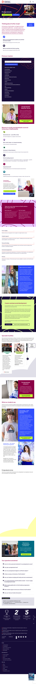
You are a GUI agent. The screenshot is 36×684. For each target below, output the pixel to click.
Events (4, 665)
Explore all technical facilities (32, 345)
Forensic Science (8, 79)
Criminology (7, 75)
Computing (7, 73)
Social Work (7, 95)
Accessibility (5, 669)
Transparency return (6, 670)
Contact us (11, 636)
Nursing (6, 89)
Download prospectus (26, 554)
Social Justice (7, 93)
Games (6, 81)
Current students (6, 654)
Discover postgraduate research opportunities (26, 396)
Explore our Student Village (9, 193)
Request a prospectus (7, 14)
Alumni (4, 657)
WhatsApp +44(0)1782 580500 (9, 603)
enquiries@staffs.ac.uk (8, 602)
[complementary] (26, 677)
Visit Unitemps (8, 324)
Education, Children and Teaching (11, 76)
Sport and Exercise (8, 96)
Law (5, 86)
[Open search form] (33, 2)
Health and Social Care (9, 83)
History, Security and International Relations (12, 84)
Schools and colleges (6, 658)
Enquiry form (26, 602)
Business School (7, 72)
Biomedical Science (8, 70)
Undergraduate (5, 644)
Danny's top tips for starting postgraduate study (26, 438)
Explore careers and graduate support (21, 324)
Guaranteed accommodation (9, 191)
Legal (4, 668)
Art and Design (7, 69)
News (4, 664)
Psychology (7, 92)
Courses (6, 18)
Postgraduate (5, 646)
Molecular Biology (8, 87)
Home (3, 18)
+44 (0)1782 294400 (18, 602)
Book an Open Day (30, 25)
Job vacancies (5, 666)
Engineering (7, 78)
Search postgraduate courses (11, 64)
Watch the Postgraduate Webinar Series (26, 121)
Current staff (5, 655)
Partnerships (5, 650)
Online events (16, 14)
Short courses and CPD (7, 647)
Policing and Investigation (9, 90)
